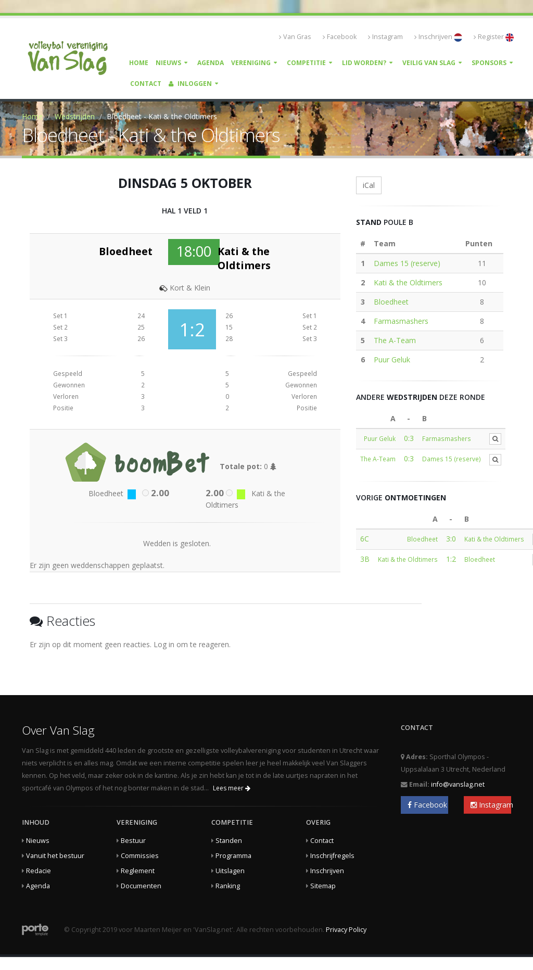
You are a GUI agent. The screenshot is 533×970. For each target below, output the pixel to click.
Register (494, 37)
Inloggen (190, 83)
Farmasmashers (401, 321)
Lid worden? (364, 62)
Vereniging (251, 62)
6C (364, 539)
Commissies (140, 855)
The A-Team (395, 340)
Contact (145, 83)
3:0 (451, 539)
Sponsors (489, 62)
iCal (369, 185)
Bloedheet (391, 302)
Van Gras (295, 36)
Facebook (340, 36)
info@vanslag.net (458, 784)
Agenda (210, 62)
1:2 (451, 559)
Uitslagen (230, 870)
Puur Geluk (392, 359)
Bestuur (133, 840)
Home (138, 62)
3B (365, 559)
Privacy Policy (346, 929)
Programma (233, 855)
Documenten (141, 885)
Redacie (38, 870)
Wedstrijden (75, 116)
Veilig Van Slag (428, 62)
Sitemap (323, 885)
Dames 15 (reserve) (407, 263)
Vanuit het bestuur (55, 855)
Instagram (385, 36)
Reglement (138, 870)
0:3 (409, 438)
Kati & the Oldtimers (408, 282)
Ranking (227, 885)
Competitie (306, 62)
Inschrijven (438, 37)
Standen (228, 840)
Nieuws (168, 62)
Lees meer (231, 788)
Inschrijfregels (332, 855)
